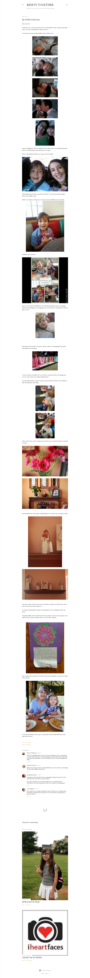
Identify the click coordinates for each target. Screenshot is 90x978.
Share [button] (23, 742)
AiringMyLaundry (31, 775)
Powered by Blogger (45, 970)
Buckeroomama (31, 765)
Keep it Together (40, 5)
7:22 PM (39, 775)
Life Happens (30, 788)
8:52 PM (39, 753)
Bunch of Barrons (32, 753)
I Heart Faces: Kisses (32, 957)
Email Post (28, 742)
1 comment (28, 904)
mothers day (28, 744)
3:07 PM (37, 788)
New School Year (31, 902)
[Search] (67, 4)
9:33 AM (38, 765)
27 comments (29, 960)
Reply (28, 762)
